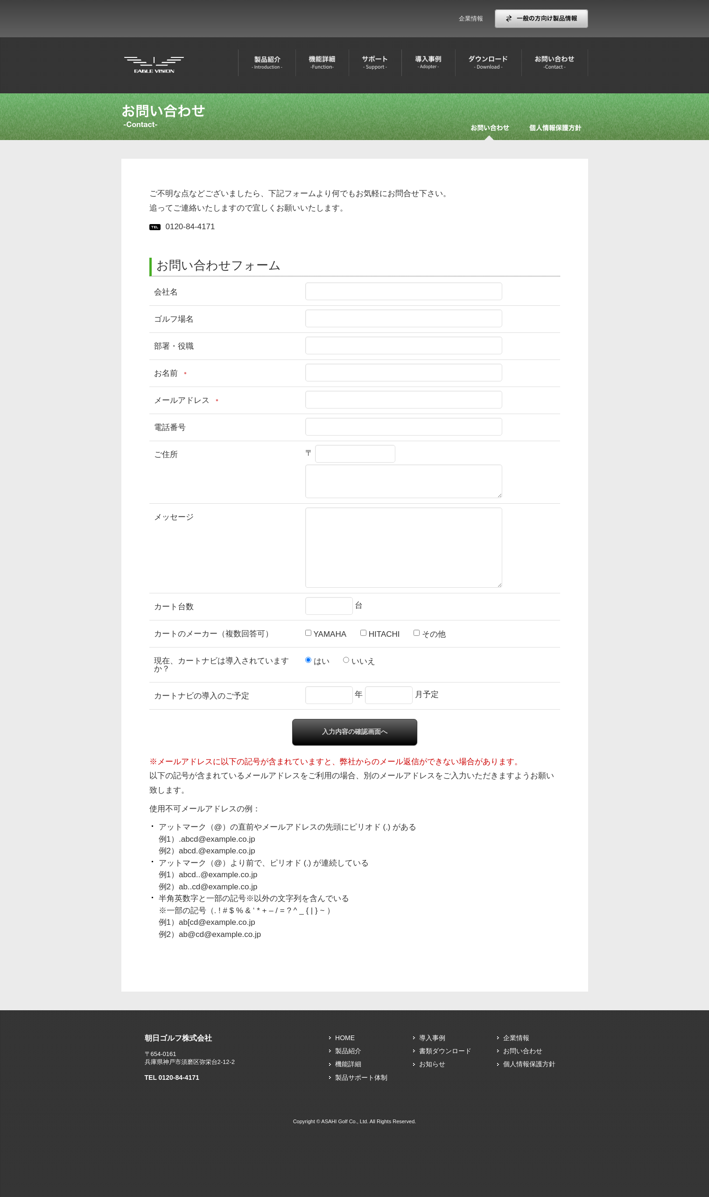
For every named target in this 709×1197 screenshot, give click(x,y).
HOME (345, 1038)
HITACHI (384, 634)
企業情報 (471, 18)
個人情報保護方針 (529, 1064)
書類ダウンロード (445, 1051)
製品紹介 (348, 1051)
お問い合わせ (522, 1051)
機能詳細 (348, 1064)
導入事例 (432, 1038)
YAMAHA (330, 634)
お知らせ (432, 1064)
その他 (434, 634)
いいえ (363, 661)
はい (322, 661)
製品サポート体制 (361, 1077)
